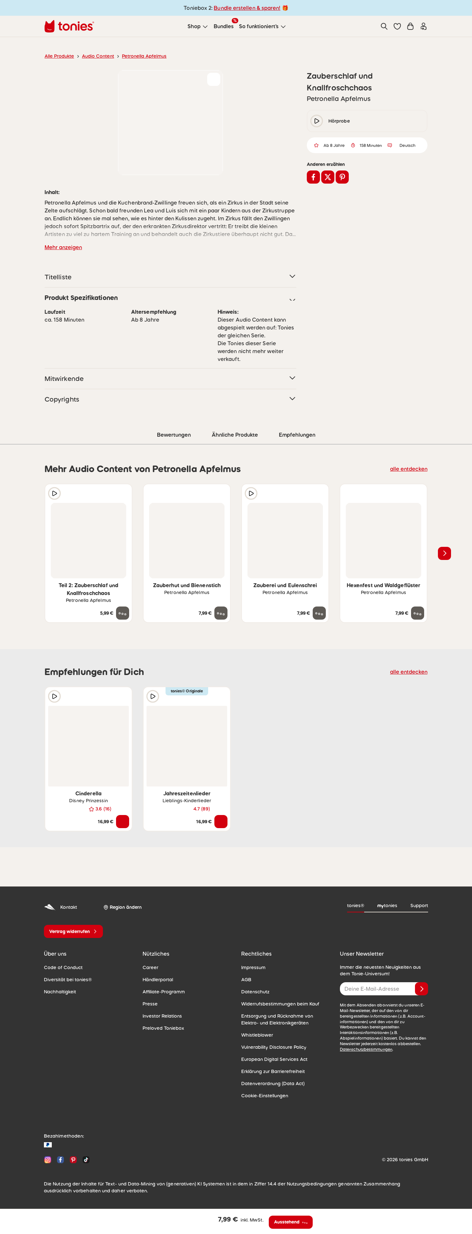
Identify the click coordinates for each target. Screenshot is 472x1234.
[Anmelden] (421, 988)
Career (150, 967)
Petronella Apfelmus (144, 56)
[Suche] (384, 26)
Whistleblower (257, 1035)
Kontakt (60, 907)
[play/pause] (316, 121)
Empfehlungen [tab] (297, 434)
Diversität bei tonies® (68, 979)
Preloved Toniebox (163, 1028)
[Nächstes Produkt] (444, 553)
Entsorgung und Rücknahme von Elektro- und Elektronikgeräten (277, 1019)
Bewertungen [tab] (174, 434)
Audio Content (98, 56)
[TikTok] (85, 1159)
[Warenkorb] (410, 26)
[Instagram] (47, 1159)
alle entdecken (408, 468)
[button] (397, 26)
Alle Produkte (59, 56)
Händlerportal (158, 979)
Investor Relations (162, 1016)
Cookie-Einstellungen (264, 1095)
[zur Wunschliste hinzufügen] (213, 79)
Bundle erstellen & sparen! (247, 7)
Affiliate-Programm (164, 991)
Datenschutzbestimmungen (366, 1049)
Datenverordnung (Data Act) (273, 1083)
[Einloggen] (423, 26)
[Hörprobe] (54, 493)
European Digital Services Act (274, 1059)
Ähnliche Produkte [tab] (235, 434)
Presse (150, 1004)
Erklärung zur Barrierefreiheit (273, 1071)
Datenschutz (255, 991)
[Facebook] (60, 1159)
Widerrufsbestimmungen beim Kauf (280, 1004)
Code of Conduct (63, 967)
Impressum (253, 967)
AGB (246, 979)
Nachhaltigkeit (60, 991)
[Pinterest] (73, 1159)
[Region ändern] (122, 907)
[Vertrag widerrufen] (73, 931)
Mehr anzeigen (63, 247)
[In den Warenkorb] (122, 821)
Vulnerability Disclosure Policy (273, 1047)
